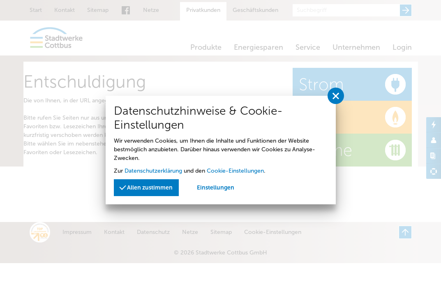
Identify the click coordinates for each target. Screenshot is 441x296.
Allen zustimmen (146, 187)
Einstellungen (215, 187)
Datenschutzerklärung (153, 170)
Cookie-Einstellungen (235, 170)
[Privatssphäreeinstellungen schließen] (336, 96)
